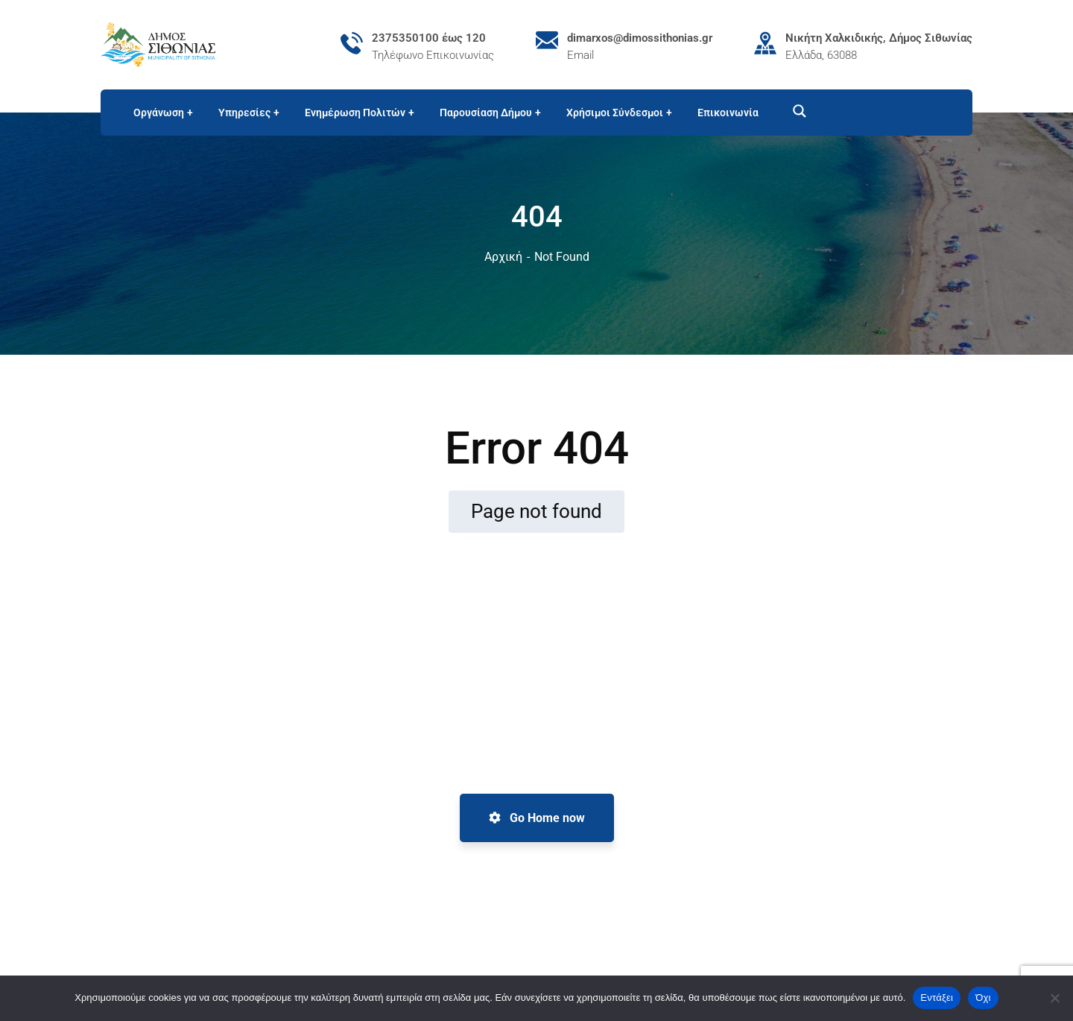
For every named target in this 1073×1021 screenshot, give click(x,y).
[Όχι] (1054, 997)
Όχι (983, 997)
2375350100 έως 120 (429, 38)
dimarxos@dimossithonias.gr (639, 38)
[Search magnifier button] (792, 111)
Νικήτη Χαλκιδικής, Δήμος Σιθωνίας (878, 38)
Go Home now (537, 818)
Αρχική (503, 257)
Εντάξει (936, 997)
